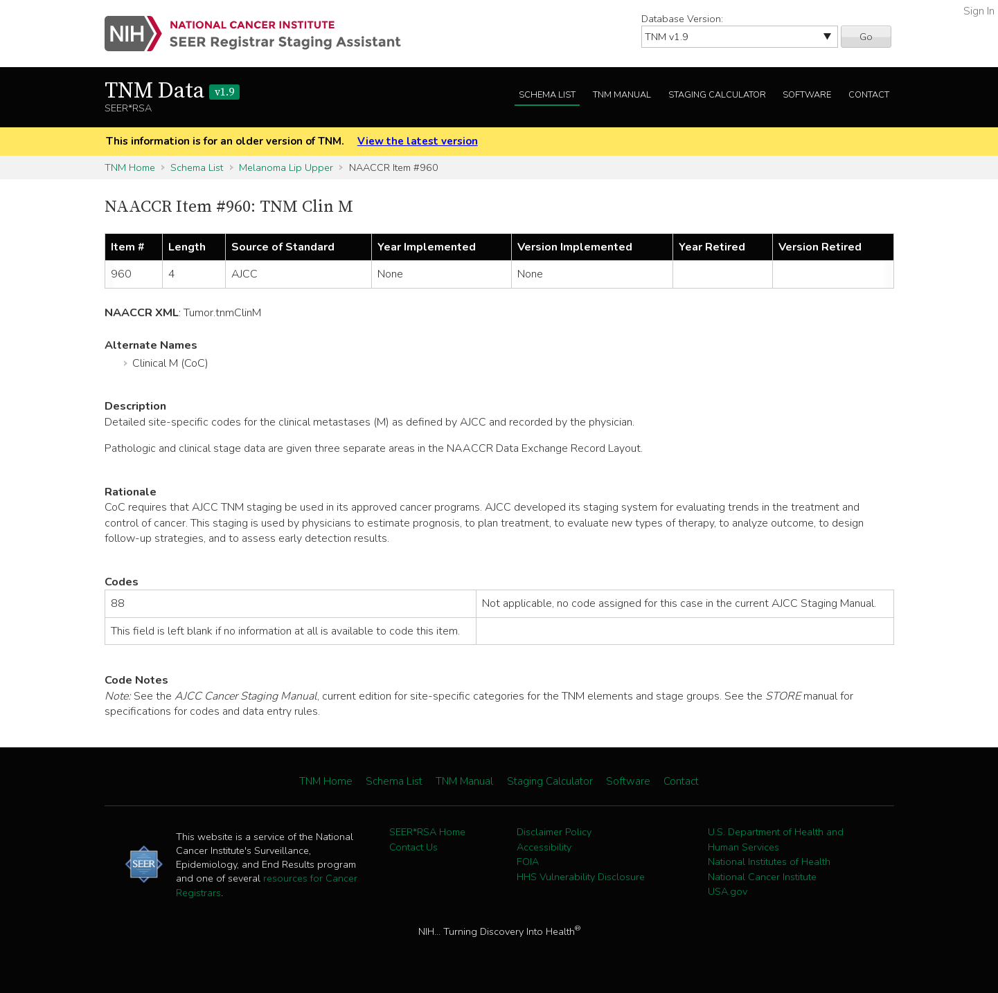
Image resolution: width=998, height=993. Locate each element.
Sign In (979, 11)
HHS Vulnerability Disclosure (581, 877)
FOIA (528, 861)
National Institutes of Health (769, 861)
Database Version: (682, 19)
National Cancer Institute (762, 877)
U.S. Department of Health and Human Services (776, 839)
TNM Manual (622, 95)
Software (807, 95)
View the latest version (417, 141)
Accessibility (544, 847)
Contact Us (413, 847)
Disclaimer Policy (554, 832)
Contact (868, 95)
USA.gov (727, 891)
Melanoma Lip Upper (286, 167)
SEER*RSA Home (427, 832)
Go (866, 37)
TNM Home (130, 167)
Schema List (547, 95)
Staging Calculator (717, 95)
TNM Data (172, 91)
